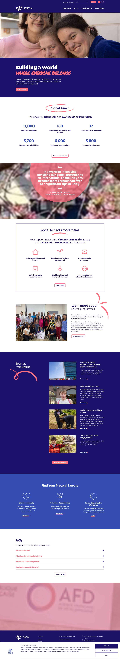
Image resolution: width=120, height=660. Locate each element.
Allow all (106, 640)
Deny (106, 650)
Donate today (60, 285)
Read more (83, 379)
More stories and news (60, 462)
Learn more (25, 515)
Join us (76, 8)
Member (71, 2)
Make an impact (21, 89)
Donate (93, 2)
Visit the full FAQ (60, 574)
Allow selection (106, 645)
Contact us (65, 2)
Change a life (59, 513)
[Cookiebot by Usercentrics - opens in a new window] (10, 657)
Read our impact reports (60, 155)
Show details (84, 657)
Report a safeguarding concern (67, 636)
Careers (93, 515)
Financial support (86, 8)
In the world (67, 8)
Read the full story (78, 336)
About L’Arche (99, 8)
